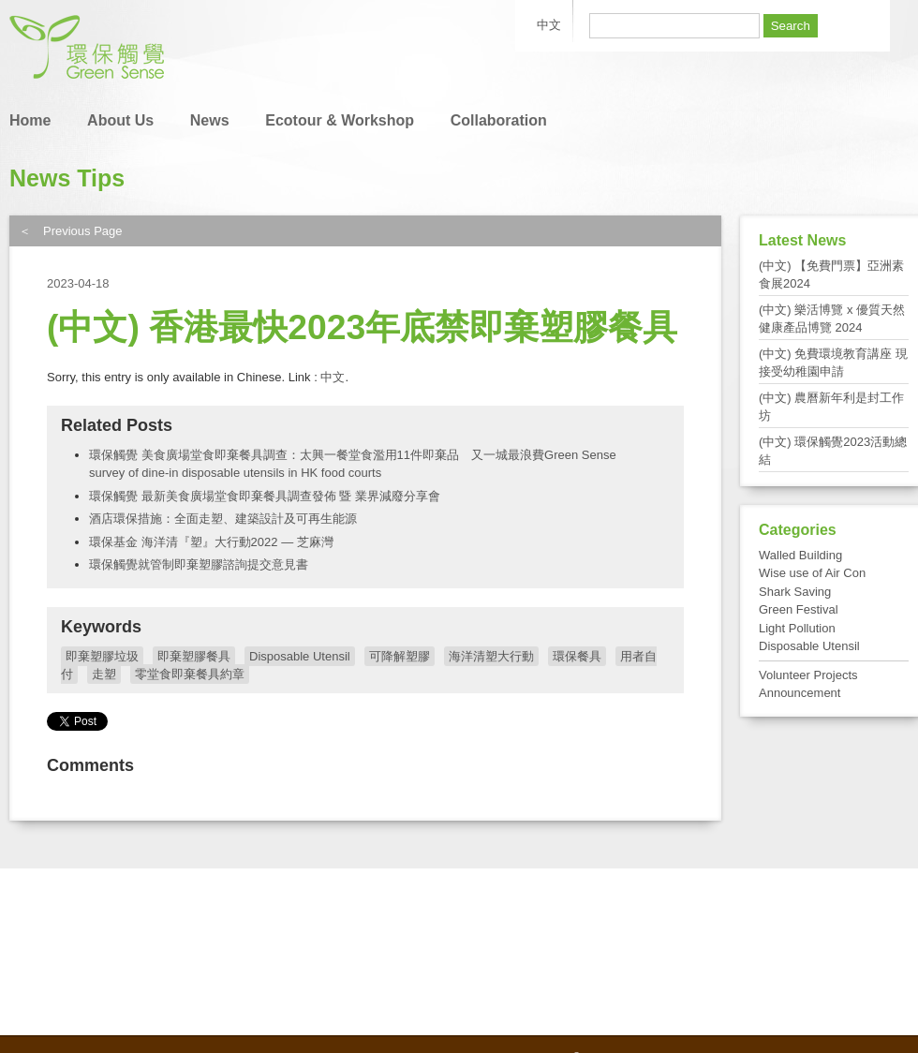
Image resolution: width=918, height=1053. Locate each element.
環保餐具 (577, 656)
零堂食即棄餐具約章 (189, 674)
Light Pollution (797, 628)
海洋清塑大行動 (491, 656)
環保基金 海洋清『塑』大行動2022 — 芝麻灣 (211, 542)
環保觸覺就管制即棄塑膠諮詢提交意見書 (198, 564)
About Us (120, 120)
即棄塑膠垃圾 (102, 656)
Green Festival (798, 609)
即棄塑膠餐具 (193, 656)
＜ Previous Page (71, 231)
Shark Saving (795, 592)
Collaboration (499, 120)
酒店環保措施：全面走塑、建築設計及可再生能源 (223, 519)
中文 (332, 377)
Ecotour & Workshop (339, 120)
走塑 (104, 674)
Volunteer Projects (808, 675)
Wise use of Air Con (812, 573)
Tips (101, 178)
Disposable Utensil (299, 656)
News (210, 120)
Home (30, 120)
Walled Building (800, 555)
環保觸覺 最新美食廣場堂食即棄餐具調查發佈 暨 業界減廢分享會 (264, 496)
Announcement (799, 693)
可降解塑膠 (399, 656)
